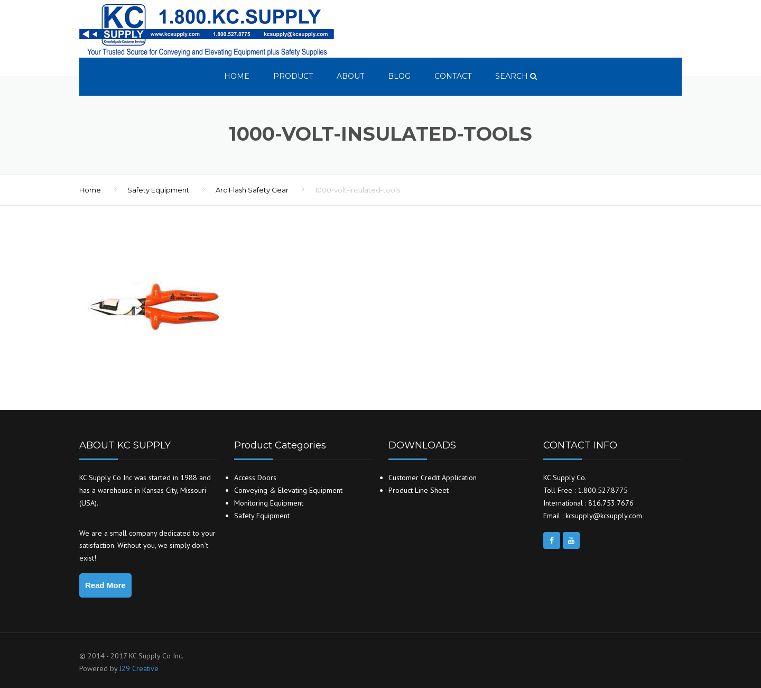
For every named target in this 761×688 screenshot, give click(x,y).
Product (293, 76)
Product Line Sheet (418, 490)
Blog (399, 76)
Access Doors (255, 477)
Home (236, 76)
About (350, 76)
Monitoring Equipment (268, 503)
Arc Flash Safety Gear (252, 190)
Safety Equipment (158, 190)
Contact (452, 76)
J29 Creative (139, 668)
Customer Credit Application (432, 477)
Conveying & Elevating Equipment (288, 490)
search (516, 76)
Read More (105, 585)
